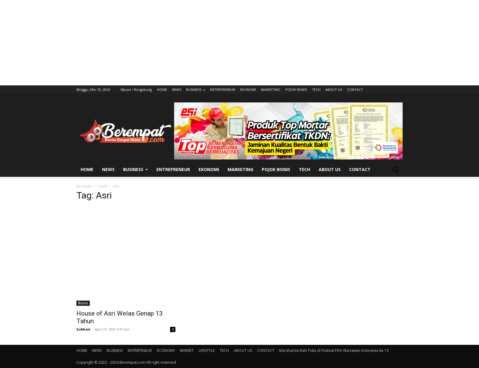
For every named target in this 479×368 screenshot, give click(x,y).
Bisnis (83, 303)
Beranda (83, 186)
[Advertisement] (239, 42)
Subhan (83, 329)
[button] (395, 169)
